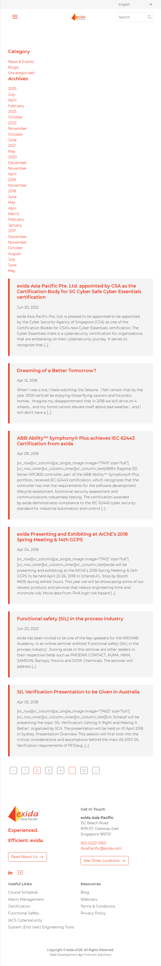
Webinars (89, 899)
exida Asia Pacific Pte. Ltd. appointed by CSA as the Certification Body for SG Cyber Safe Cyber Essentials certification (79, 291)
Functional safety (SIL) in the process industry (70, 619)
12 (84, 771)
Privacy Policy (93, 913)
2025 (12, 88)
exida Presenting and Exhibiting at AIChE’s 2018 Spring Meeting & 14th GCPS (72, 537)
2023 (12, 111)
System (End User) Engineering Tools (41, 927)
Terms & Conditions (98, 906)
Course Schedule (23, 892)
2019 (12, 180)
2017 (12, 231)
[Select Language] (135, 4)
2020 (12, 157)
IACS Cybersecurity (25, 920)
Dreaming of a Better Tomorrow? (56, 370)
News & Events (21, 61)
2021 (12, 145)
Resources (91, 884)
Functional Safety (23, 913)
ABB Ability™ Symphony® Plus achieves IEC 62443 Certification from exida (76, 441)
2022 (12, 123)
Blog (85, 892)
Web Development (64, 955)
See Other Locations (102, 861)
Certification (19, 906)
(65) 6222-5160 (93, 843)
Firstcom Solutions (97, 955)
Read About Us (24, 857)
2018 (12, 191)
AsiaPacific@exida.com (101, 848)
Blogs (13, 67)
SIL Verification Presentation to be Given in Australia (78, 692)
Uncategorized (21, 73)
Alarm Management (26, 899)
